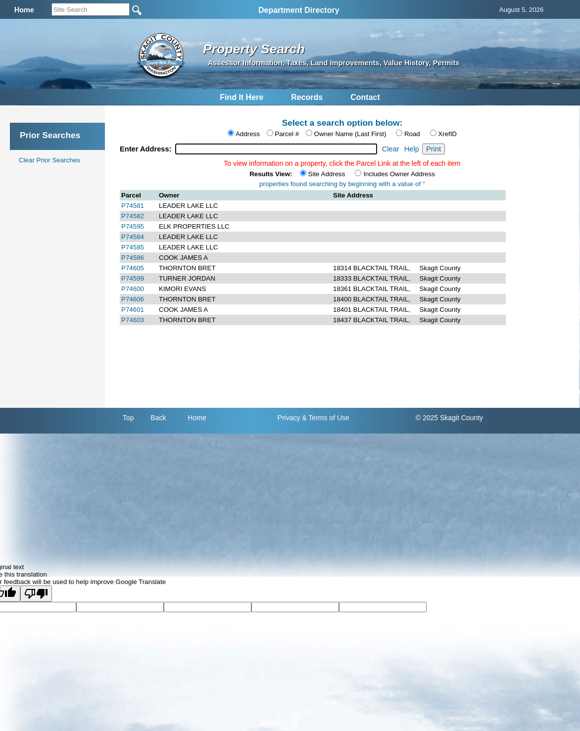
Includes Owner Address (399, 174)
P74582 (132, 216)
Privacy (289, 418)
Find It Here (241, 97)
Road (412, 134)
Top (128, 418)
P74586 (132, 257)
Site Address (326, 174)
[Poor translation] (36, 593)
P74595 (132, 226)
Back (158, 418)
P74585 (132, 247)
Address (248, 134)
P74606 (132, 299)
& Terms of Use (325, 418)
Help (411, 149)
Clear (390, 149)
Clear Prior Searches (49, 160)
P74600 (132, 288)
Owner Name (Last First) (350, 134)
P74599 (132, 278)
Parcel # (287, 134)
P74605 (132, 268)
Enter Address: (147, 149)
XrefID (447, 134)
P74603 (132, 320)
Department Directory (298, 10)
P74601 (132, 309)
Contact (365, 97)
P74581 (132, 205)
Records (307, 97)
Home (197, 418)
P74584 (132, 237)
